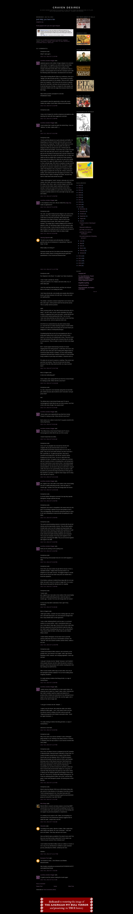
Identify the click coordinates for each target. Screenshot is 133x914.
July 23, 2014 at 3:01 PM (48, 133)
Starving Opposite (45, 237)
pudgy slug (68, 202)
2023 (79, 185)
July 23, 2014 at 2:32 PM (48, 105)
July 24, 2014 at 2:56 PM (48, 501)
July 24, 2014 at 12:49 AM (49, 383)
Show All (95, 291)
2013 (79, 256)
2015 (79, 204)
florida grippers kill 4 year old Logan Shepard (48, 25)
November (83, 211)
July (81, 221)
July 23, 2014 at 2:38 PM (48, 118)
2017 (79, 199)
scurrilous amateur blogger (47, 60)
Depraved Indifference (85, 227)
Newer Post (39, 886)
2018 (79, 197)
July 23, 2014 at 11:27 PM (49, 269)
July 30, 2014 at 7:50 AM (48, 870)
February (82, 250)
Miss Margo (43, 803)
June (81, 241)
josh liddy (55, 41)
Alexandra (43, 826)
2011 (79, 260)
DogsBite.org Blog (83, 283)
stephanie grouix (41, 42)
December (83, 209)
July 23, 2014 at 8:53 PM (48, 233)
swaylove (50, 42)
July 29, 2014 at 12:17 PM (49, 854)
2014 (79, 207)
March (82, 248)
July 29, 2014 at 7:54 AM (48, 822)
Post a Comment (40, 883)
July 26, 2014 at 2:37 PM (48, 782)
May (81, 243)
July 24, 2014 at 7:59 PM (48, 586)
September (83, 216)
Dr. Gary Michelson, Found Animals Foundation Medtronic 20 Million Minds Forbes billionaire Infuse (86, 278)
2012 (79, 258)
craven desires (66, 7)
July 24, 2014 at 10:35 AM (49, 490)
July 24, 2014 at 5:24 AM (48, 407)
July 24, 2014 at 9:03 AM (48, 439)
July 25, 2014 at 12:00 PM (49, 644)
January (82, 253)
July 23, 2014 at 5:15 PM (48, 207)
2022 (79, 187)
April (81, 245)
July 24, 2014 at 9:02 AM (48, 424)
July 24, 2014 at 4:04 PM (48, 551)
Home (55, 886)
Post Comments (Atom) (50, 889)
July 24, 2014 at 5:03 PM (48, 562)
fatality (43, 41)
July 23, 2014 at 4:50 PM (48, 196)
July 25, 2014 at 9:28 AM (48, 607)
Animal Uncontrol (83, 285)
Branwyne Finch (44, 858)
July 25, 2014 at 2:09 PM (48, 682)
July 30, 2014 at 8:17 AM (48, 879)
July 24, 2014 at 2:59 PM (48, 517)
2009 (79, 265)
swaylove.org (39, 22)
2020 (79, 192)
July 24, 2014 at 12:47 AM (49, 368)
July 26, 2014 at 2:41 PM (48, 799)
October (82, 213)
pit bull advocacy (64, 41)
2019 (79, 195)
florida (49, 41)
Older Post (71, 886)
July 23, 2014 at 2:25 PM (48, 56)
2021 (79, 190)
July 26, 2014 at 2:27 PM (48, 745)
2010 (79, 263)
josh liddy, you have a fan (86, 229)
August (82, 218)
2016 (79, 202)
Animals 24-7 (82, 273)
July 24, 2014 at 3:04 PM (48, 542)
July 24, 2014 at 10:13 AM (49, 477)
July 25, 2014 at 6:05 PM (48, 730)
